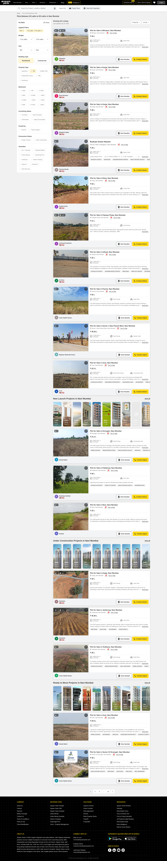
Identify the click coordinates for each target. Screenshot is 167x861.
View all (147, 398)
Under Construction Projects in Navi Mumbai (75, 541)
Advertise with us (129, 2)
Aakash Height (99, 420)
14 (108, 791)
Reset (46, 22)
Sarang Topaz (148, 420)
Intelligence (73, 2)
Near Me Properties (91, 8)
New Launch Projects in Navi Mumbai (72, 398)
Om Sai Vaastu (119, 420)
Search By (62, 8)
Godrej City (147, 562)
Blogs (62, 2)
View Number (124, 59)
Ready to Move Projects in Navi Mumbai (73, 683)
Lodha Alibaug (69, 420)
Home (18, 13)
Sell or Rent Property (143, 2)
